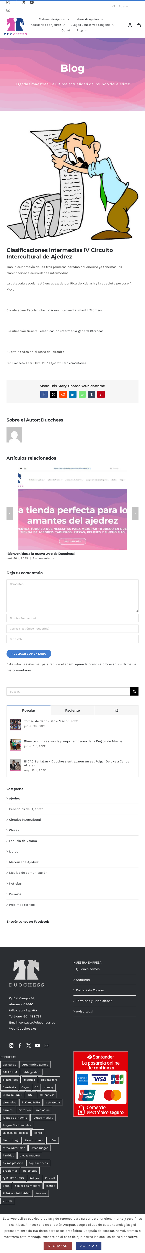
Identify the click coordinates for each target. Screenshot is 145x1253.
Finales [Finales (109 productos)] (8, 1110)
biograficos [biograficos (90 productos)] (10, 1079)
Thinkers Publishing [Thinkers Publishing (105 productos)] (16, 1193)
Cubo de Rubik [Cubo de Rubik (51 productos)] (13, 1094)
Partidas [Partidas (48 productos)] (8, 1155)
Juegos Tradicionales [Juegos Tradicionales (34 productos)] (17, 1125)
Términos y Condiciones (94, 1001)
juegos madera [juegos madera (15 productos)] (43, 1117)
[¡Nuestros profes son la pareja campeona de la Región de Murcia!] (15, 742)
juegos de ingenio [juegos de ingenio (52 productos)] (15, 1117)
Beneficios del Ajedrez (26, 809)
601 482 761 (32, 1016)
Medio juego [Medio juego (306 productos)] (11, 1140)
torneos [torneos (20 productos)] (41, 1193)
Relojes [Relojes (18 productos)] (34, 1178)
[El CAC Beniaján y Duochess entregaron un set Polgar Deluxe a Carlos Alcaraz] (15, 762)
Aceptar (88, 1246)
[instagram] (8, 2)
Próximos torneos (22, 905)
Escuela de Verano (23, 841)
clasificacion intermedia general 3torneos (72, 331)
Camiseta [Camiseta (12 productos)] (9, 1087)
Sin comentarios (75, 363)
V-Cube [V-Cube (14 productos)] (8, 1201)
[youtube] (32, 2)
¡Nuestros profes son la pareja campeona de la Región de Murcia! (73, 741)
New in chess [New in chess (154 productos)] (34, 1140)
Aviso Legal (84, 1011)
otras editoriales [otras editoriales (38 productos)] (14, 1148)
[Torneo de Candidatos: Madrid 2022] (15, 722)
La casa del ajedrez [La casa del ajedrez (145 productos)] (15, 1132)
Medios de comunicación (28, 873)
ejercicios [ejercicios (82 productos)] (9, 1102)
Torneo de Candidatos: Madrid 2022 (51, 721)
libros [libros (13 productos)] (38, 1132)
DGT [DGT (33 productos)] (31, 1094)
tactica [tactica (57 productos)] (50, 1185)
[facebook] (16, 2)
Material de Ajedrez (24, 862)
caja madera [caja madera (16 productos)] (49, 1079)
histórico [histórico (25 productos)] (24, 1110)
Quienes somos (88, 969)
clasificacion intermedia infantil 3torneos (71, 310)
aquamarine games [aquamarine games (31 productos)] (35, 1064)
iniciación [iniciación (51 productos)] (43, 1110)
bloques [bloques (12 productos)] (29, 1079)
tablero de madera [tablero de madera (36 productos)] (27, 1185)
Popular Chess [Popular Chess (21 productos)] (38, 1163)
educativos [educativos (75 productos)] (46, 1094)
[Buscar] (114, 6)
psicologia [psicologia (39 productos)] (30, 1170)
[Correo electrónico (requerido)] (72, 629)
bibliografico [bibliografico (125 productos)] (31, 1072)
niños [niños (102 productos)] (52, 1140)
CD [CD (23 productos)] (36, 1087)
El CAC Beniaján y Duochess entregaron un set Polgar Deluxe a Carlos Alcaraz (76, 763)
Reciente (72, 710)
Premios (15, 894)
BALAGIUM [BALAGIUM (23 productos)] (10, 1072)
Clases (14, 830)
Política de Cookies (90, 990)
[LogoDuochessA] (15, 19)
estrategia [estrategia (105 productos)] (53, 1102)
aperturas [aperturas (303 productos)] (9, 1064)
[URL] (72, 639)
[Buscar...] (123, 6)
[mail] (8, 10)
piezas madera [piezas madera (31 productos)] (30, 1155)
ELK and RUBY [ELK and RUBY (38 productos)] (31, 1102)
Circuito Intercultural (25, 820)
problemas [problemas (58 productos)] (10, 1170)
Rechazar (58, 1246)
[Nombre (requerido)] (72, 618)
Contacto (83, 980)
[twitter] (24, 2)
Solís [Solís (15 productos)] (6, 1185)
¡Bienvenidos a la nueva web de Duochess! (41, 554)
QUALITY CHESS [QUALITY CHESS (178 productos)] (13, 1178)
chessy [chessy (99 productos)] (48, 1087)
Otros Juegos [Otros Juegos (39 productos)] (39, 1148)
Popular (28, 710)
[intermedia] (72, 180)
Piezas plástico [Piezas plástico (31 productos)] (13, 1163)
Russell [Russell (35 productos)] (50, 1178)
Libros (13, 851)
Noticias (15, 883)
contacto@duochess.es (37, 1022)
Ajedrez (56, 363)
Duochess (18, 363)
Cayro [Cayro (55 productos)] (25, 1087)
